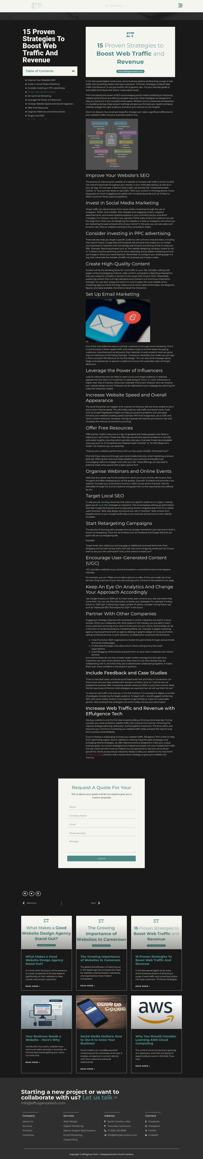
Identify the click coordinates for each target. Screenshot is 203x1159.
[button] (73, 71)
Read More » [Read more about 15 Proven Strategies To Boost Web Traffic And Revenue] (142, 986)
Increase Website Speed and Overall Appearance (51, 104)
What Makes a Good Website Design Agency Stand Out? (44, 960)
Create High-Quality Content (42, 92)
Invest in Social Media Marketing (43, 84)
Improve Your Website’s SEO (42, 80)
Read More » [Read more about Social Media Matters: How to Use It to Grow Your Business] (87, 1069)
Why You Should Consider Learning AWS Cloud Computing (155, 1040)
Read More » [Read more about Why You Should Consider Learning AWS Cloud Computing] (142, 1066)
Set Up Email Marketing (39, 96)
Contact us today (94, 754)
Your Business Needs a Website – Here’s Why (43, 1038)
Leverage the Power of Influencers (44, 100)
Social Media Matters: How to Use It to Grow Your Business (101, 1040)
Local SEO (103, 505)
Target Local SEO (36, 115)
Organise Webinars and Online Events (46, 111)
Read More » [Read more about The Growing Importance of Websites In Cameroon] (87, 986)
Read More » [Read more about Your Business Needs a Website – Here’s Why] (33, 1062)
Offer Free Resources (38, 108)
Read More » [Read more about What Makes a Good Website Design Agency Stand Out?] (33, 986)
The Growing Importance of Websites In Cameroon (100, 958)
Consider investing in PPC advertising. (46, 88)
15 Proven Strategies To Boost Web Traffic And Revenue (153, 960)
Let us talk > (99, 1097)
